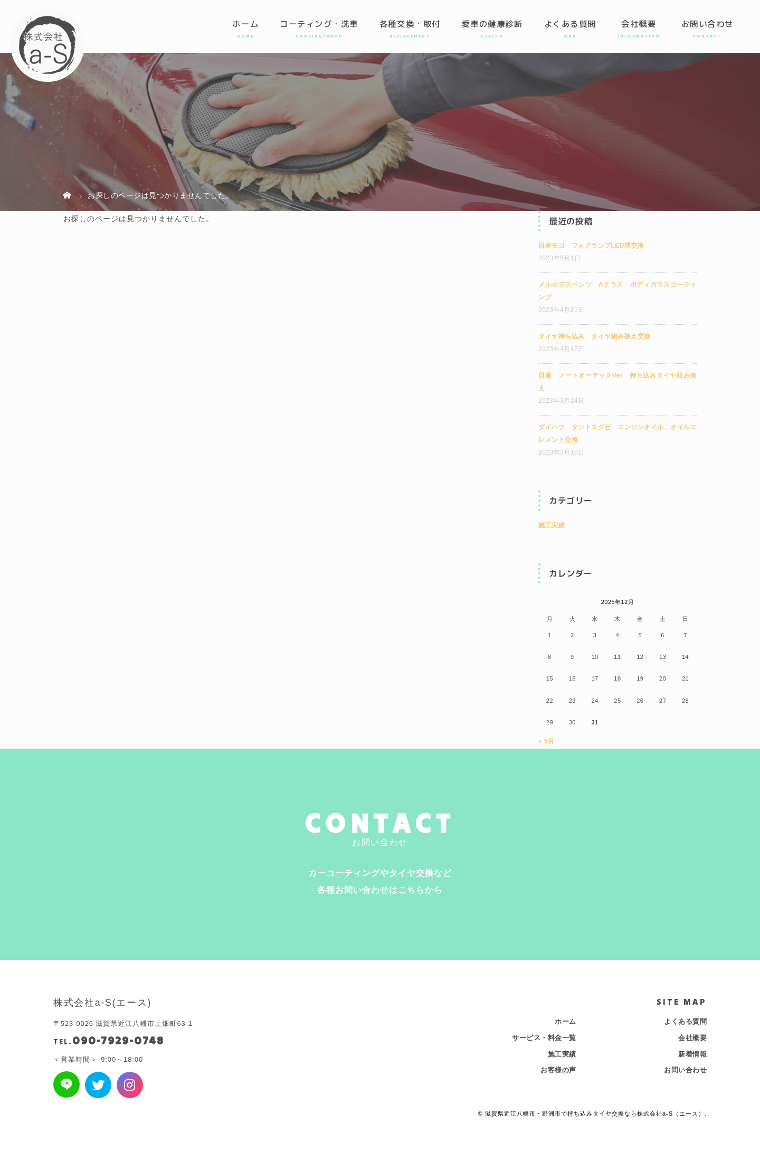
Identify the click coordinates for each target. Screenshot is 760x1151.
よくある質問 (570, 24)
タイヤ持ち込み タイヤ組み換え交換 (594, 336)
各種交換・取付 (410, 24)
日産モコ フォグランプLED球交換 (591, 245)
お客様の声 (558, 1070)
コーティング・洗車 (319, 24)
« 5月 (546, 741)
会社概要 (638, 24)
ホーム (245, 24)
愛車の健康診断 (492, 24)
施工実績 (551, 525)
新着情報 (692, 1054)
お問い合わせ (707, 24)
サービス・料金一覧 (544, 1038)
